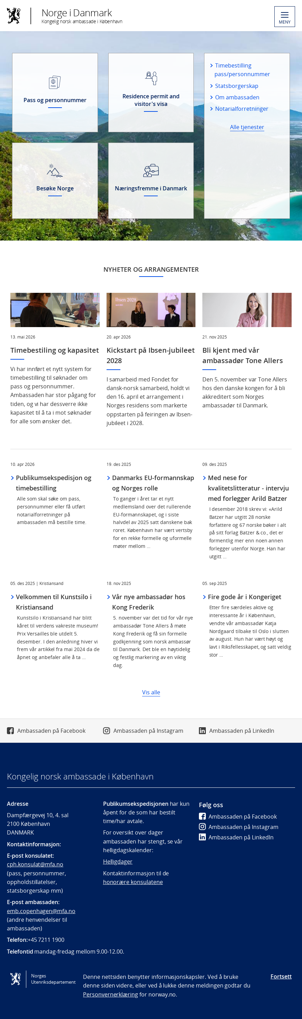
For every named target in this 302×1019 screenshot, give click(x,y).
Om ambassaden (237, 97)
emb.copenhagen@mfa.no (41, 911)
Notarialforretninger (241, 108)
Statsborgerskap (236, 86)
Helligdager (117, 861)
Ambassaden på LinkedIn (241, 730)
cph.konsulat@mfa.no (35, 864)
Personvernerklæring (110, 994)
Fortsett (281, 976)
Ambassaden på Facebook (51, 730)
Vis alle (151, 692)
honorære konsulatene (133, 882)
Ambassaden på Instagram (148, 730)
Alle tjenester (247, 127)
